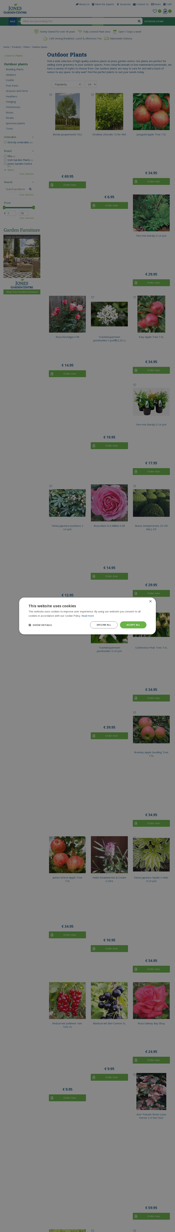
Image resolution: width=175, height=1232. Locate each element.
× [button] (150, 601)
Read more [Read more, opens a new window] (88, 615)
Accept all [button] (132, 624)
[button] (40, 624)
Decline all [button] (101, 624)
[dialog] (87, 616)
